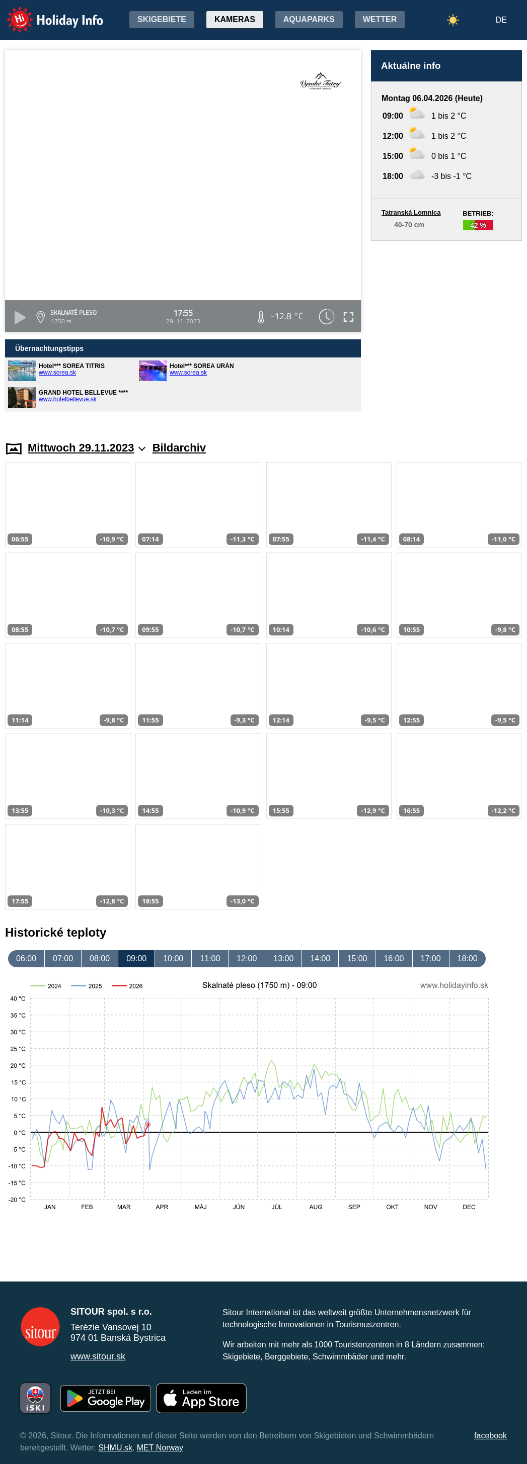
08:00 (100, 958)
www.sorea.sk (57, 372)
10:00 (173, 958)
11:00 (210, 958)
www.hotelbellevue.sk (68, 399)
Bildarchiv (179, 447)
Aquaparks (309, 19)
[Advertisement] (446, 331)
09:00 (136, 958)
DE (501, 20)
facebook (490, 1435)
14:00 (320, 958)
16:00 (394, 958)
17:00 (431, 958)
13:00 (283, 958)
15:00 (357, 958)
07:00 (63, 958)
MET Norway (160, 1447)
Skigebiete (161, 19)
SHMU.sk (115, 1447)
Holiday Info (45, 13)
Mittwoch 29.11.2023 (86, 447)
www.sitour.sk (97, 1356)
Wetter (380, 19)
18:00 (468, 958)
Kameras (234, 19)
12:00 (247, 958)
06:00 (26, 958)
